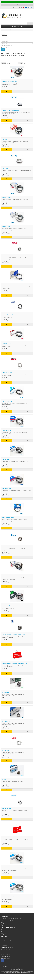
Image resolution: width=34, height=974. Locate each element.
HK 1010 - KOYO (6, 721)
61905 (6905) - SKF (6, 430)
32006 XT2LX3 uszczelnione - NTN (10, 110)
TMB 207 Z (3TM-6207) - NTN (9, 896)
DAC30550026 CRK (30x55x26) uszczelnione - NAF (14, 663)
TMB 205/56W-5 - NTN (7, 867)
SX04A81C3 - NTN (6, 838)
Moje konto (4, 939)
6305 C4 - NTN (5, 459)
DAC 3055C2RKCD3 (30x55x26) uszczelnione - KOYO (15, 576)
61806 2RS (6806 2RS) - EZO (9, 285)
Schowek (3, 943)
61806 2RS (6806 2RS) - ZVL (9, 314)
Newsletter (4, 945)
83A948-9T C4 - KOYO (7, 547)
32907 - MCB (5, 139)
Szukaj (7, 30)
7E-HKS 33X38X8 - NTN (8, 517)
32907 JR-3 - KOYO (6, 226)
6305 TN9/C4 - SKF (6, 488)
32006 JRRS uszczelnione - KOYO (10, 81)
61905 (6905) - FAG (6, 343)
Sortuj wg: (4, 63)
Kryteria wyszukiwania (5, 39)
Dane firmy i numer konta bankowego (11, 918)
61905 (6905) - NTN (7, 401)
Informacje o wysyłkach (7, 921)
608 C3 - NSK (5, 256)
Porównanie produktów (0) (7, 60)
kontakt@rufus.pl (5, 958)
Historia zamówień (6, 941)
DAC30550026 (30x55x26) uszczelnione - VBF (13, 605)
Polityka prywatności (6, 923)
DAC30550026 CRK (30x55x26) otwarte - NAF (13, 634)
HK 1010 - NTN (5, 779)
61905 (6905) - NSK (7, 372)
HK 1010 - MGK (5, 750)
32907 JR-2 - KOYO (6, 197)
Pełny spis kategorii (6, 934)
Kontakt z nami (5, 930)
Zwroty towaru (5, 932)
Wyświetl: (20, 63)
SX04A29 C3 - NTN (6, 808)
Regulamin (4, 925)
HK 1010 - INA (5, 692)
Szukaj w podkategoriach (6, 45)
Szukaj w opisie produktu (6, 47)
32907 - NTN (5, 168)
